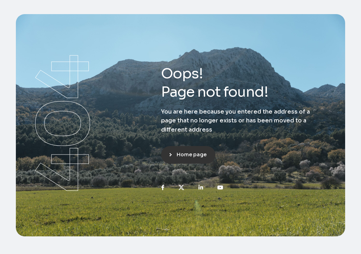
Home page (192, 154)
